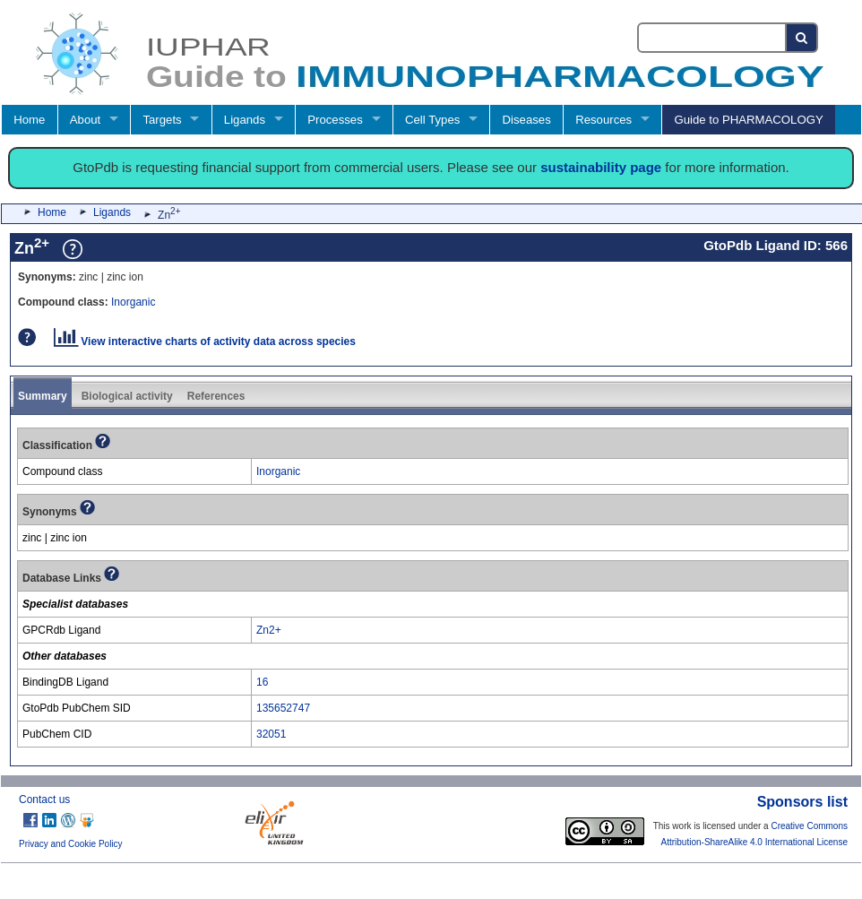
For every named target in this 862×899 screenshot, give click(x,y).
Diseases (527, 119)
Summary (42, 396)
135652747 (283, 708)
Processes (335, 119)
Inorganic (133, 302)
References (216, 396)
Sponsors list (802, 801)
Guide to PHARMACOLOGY (748, 119)
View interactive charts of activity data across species (205, 341)
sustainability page (600, 167)
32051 (271, 734)
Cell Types (432, 119)
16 (262, 682)
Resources (603, 119)
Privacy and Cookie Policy (71, 844)
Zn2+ (268, 630)
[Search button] (802, 37)
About (85, 119)
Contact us (44, 799)
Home (29, 119)
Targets (161, 119)
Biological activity (127, 396)
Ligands (244, 119)
